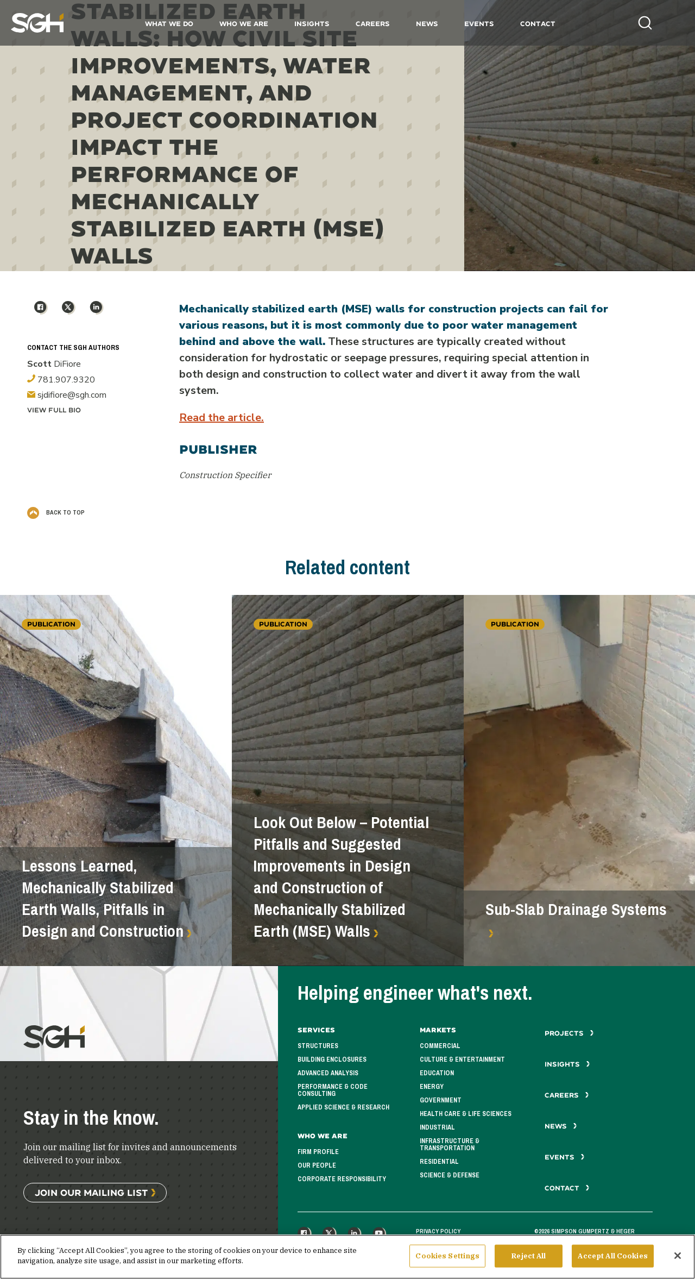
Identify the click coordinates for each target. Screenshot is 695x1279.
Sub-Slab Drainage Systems (576, 909)
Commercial (440, 1046)
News (427, 24)
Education (437, 1073)
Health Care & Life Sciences (465, 1114)
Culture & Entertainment (462, 1059)
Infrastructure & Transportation (449, 1144)
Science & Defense (449, 1175)
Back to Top (56, 512)
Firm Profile (318, 1152)
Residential (439, 1162)
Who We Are (243, 24)
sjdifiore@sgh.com (66, 395)
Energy (432, 1087)
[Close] (678, 1259)
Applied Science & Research (343, 1107)
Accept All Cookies (612, 1259)
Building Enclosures (332, 1059)
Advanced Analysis (328, 1073)
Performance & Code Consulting (333, 1090)
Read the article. (221, 417)
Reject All (528, 1259)
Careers (373, 24)
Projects (569, 1033)
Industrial (437, 1127)
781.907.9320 (61, 380)
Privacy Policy (438, 1231)
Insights (312, 24)
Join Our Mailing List (91, 1192)
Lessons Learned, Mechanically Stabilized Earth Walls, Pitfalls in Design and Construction (103, 898)
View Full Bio (54, 410)
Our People (317, 1165)
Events (479, 24)
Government (441, 1100)
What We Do (169, 24)
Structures (318, 1046)
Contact (537, 24)
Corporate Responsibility (342, 1179)
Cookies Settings (447, 1259)
